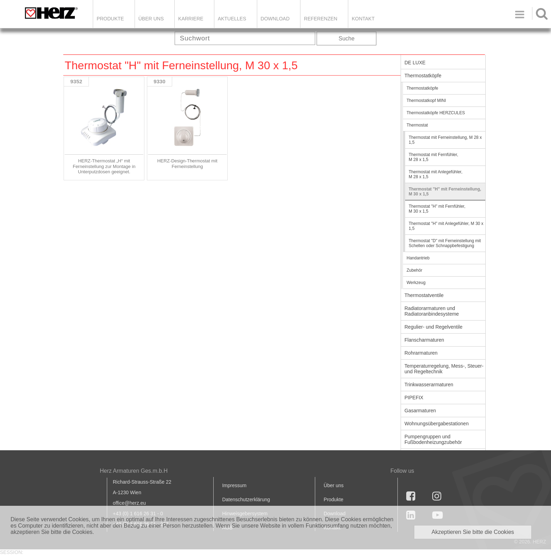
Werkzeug (416, 282)
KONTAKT (363, 18)
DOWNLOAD (275, 18)
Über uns (334, 485)
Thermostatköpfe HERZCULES (436, 112)
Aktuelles (232, 18)
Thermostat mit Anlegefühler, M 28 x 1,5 (435, 174)
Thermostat (417, 125)
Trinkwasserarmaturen (428, 384)
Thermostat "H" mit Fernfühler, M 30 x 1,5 (437, 209)
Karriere (190, 18)
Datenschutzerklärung (246, 499)
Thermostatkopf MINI (426, 100)
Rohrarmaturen (420, 353)
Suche (347, 38)
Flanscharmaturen (424, 340)
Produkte (110, 18)
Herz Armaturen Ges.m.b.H (134, 471)
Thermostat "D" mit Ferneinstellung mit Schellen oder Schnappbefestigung (445, 243)
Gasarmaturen (420, 410)
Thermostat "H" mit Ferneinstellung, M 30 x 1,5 (445, 191)
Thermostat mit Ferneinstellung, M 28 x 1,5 (445, 140)
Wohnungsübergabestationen (436, 423)
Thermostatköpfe (422, 75)
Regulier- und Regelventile (433, 327)
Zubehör (414, 270)
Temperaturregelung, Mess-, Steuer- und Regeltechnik (444, 368)
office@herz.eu (129, 503)
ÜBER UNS (151, 18)
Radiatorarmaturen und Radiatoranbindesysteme (431, 311)
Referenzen (320, 18)
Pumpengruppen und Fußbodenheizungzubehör (433, 439)
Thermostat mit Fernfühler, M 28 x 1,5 (433, 157)
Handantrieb (418, 258)
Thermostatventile (423, 295)
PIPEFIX (413, 397)
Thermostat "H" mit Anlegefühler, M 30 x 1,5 (446, 226)
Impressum (234, 485)
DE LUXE (415, 62)
